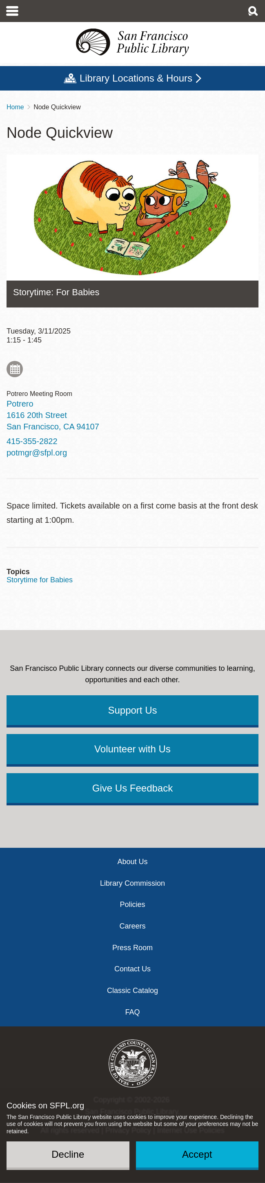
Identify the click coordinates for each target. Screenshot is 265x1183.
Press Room (132, 948)
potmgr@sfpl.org (37, 452)
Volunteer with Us (132, 748)
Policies (132, 904)
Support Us (132, 710)
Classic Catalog (132, 990)
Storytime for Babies (40, 580)
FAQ (132, 1012)
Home (15, 107)
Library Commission (132, 883)
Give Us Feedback (132, 788)
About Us (132, 862)
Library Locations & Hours (136, 78)
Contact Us (132, 969)
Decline (67, 1154)
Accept (197, 1154)
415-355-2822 (32, 441)
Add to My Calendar (15, 369)
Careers (132, 926)
